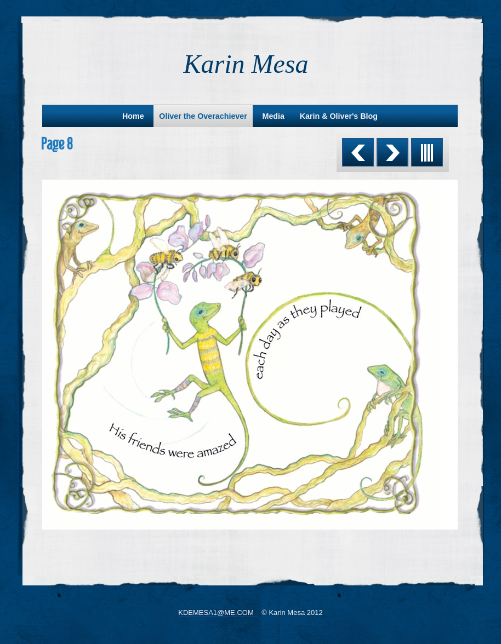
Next (392, 152)
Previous (358, 152)
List (427, 152)
